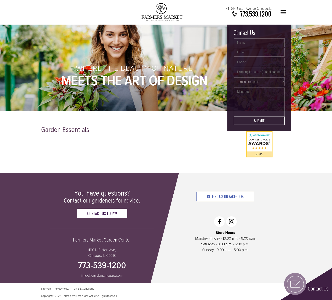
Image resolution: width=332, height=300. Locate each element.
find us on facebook (225, 196)
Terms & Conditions (83, 289)
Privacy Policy (62, 289)
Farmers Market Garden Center (162, 12)
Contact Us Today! (102, 213)
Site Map (46, 289)
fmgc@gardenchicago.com (102, 276)
